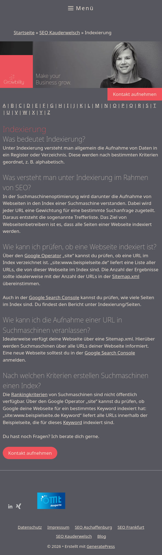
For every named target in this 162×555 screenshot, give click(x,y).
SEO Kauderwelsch (59, 32)
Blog (101, 536)
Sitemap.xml (125, 276)
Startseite (24, 32)
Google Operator (42, 255)
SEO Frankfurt (131, 527)
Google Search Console (54, 297)
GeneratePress (101, 546)
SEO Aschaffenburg (93, 527)
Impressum (58, 527)
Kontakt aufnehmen (135, 94)
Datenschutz (30, 527)
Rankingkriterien (29, 394)
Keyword (72, 422)
